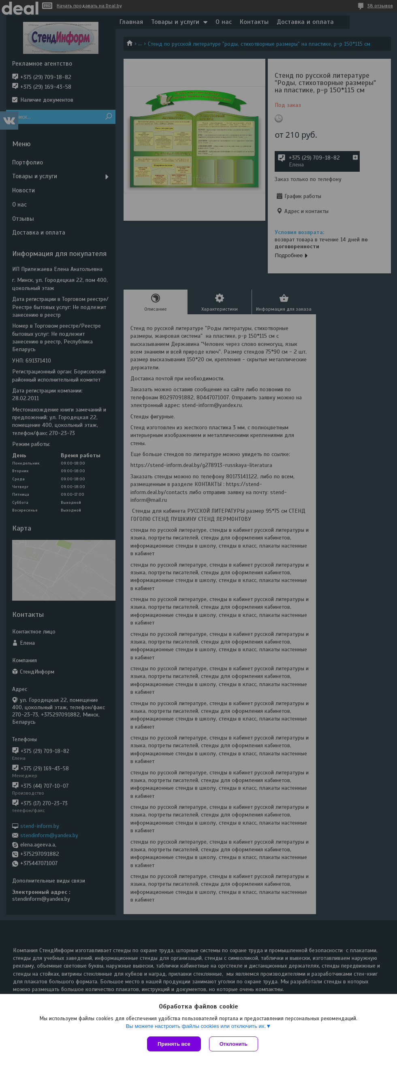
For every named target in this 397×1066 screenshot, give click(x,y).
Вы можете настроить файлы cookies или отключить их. (196, 1026)
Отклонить (234, 1044)
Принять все (174, 1044)
